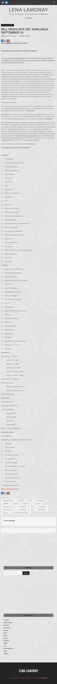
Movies (6, 630)
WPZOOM (44, 678)
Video (5, 651)
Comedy (6, 620)
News (5, 635)
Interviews (7, 627)
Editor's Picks (8, 622)
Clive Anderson (41, 500)
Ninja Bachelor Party (8, 510)
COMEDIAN (6, 503)
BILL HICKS (21, 500)
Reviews (6, 640)
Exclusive (6, 625)
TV (5, 646)
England (15, 503)
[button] (28, 18)
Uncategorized (7, 25)
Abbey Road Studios (8, 500)
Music (5, 633)
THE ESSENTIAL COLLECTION (20, 513)
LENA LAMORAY (28, 9)
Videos (6, 653)
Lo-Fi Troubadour (21, 506)
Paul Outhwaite (22, 510)
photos (6, 638)
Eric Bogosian (25, 503)
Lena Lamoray (12, 36)
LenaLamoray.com (7, 506)
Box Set (30, 500)
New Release (42, 506)
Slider (5, 643)
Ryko (32, 510)
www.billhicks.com (30, 144)
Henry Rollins (37, 503)
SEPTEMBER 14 (42, 510)
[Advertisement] (17, 548)
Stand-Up (5, 513)
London (33, 506)
